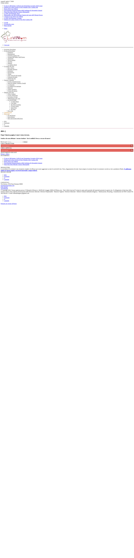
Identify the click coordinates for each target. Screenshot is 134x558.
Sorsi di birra (11, 117)
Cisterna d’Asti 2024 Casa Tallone (13, 16)
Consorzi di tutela (12, 77)
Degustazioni (11, 54)
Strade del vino (12, 78)
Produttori (10, 52)
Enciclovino (11, 72)
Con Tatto (13, 103)
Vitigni (9, 74)
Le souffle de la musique (14, 86)
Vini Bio (10, 61)
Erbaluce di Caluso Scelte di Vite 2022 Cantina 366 (18, 19)
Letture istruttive (12, 89)
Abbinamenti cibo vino (14, 98)
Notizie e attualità (9, 80)
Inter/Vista (14, 108)
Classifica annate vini (13, 55)
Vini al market (11, 60)
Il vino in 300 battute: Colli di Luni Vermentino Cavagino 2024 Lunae (23, 6)
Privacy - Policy (5, 154)
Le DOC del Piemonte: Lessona (13, 18)
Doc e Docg (11, 68)
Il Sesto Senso (15, 106)
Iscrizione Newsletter (10, 49)
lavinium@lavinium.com (7, 185)
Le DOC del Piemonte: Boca (12, 13)
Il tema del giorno (12, 91)
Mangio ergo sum (9, 92)
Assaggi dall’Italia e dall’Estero (16, 57)
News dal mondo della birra (15, 118)
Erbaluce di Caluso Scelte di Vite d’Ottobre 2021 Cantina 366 (21, 7)
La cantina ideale (12, 65)
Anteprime (10, 58)
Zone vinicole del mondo (14, 75)
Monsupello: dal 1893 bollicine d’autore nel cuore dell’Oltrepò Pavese (23, 15)
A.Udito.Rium (15, 101)
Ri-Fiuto (13, 109)
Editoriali (10, 88)
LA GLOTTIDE (12, 100)
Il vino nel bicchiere (9, 51)
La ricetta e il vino (13, 97)
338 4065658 (4, 188)
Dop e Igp (10, 111)
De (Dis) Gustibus (16, 104)
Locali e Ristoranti (13, 95)
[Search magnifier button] (131, 145)
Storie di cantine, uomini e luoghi (17, 83)
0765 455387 (4, 187)
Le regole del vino (9, 66)
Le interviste (11, 85)
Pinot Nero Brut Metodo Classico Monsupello (16, 12)
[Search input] (66, 145)
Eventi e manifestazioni (14, 81)
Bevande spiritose (12, 69)
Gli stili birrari (11, 115)
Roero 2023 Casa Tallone (11, 9)
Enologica (10, 71)
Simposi (10, 63)
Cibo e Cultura (12, 94)
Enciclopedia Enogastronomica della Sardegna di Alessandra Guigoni (23, 10)
